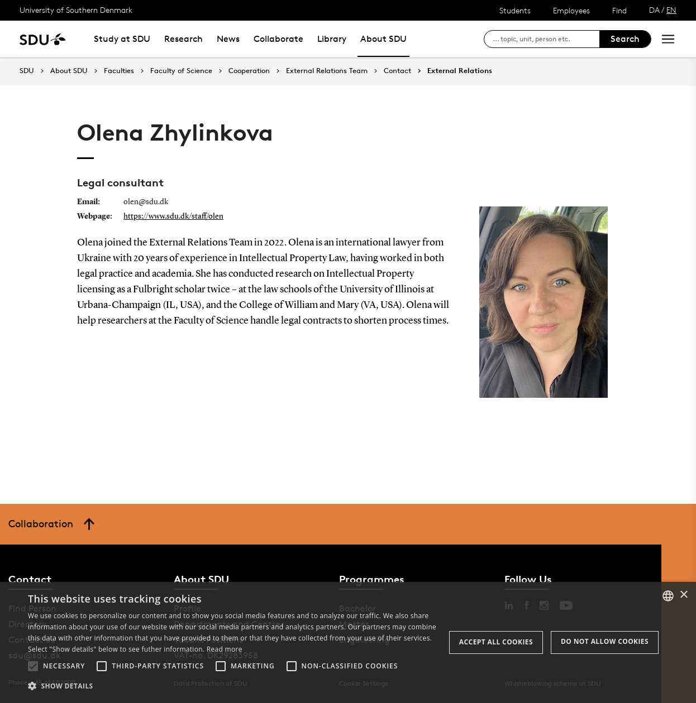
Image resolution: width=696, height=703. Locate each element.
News (228, 38)
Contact (397, 71)
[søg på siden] (546, 39)
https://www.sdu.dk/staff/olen (173, 216)
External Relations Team (327, 71)
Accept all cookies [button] (496, 642)
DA (654, 10)
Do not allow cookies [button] (605, 641)
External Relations (459, 71)
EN (671, 10)
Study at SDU (122, 38)
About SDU (383, 38)
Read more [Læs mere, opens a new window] (224, 649)
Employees (571, 10)
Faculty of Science (181, 71)
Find (619, 10)
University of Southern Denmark (76, 10)
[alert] (348, 642)
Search (625, 38)
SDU (27, 70)
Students (515, 10)
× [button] (683, 595)
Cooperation (249, 71)
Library (331, 38)
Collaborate (278, 38)
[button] (33, 666)
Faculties (119, 71)
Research (183, 38)
